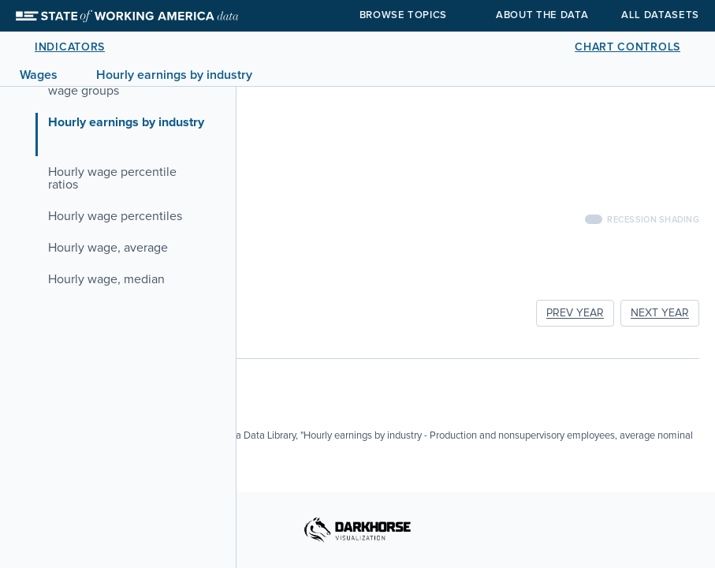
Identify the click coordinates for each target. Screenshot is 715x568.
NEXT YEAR (660, 313)
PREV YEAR (575, 313)
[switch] (593, 219)
